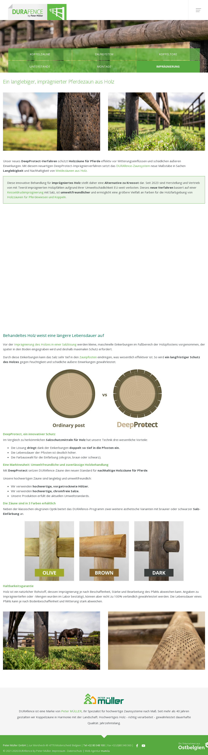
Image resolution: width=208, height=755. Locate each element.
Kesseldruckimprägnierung (25, 192)
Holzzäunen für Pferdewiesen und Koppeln (36, 197)
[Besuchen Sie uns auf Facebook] (137, 745)
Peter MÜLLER (71, 711)
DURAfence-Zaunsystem (133, 166)
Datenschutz (74, 751)
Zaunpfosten (88, 357)
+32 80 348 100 (96, 745)
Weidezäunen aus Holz (71, 171)
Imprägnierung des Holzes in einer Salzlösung (45, 344)
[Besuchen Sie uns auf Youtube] (143, 745)
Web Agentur (92, 751)
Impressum (58, 751)
